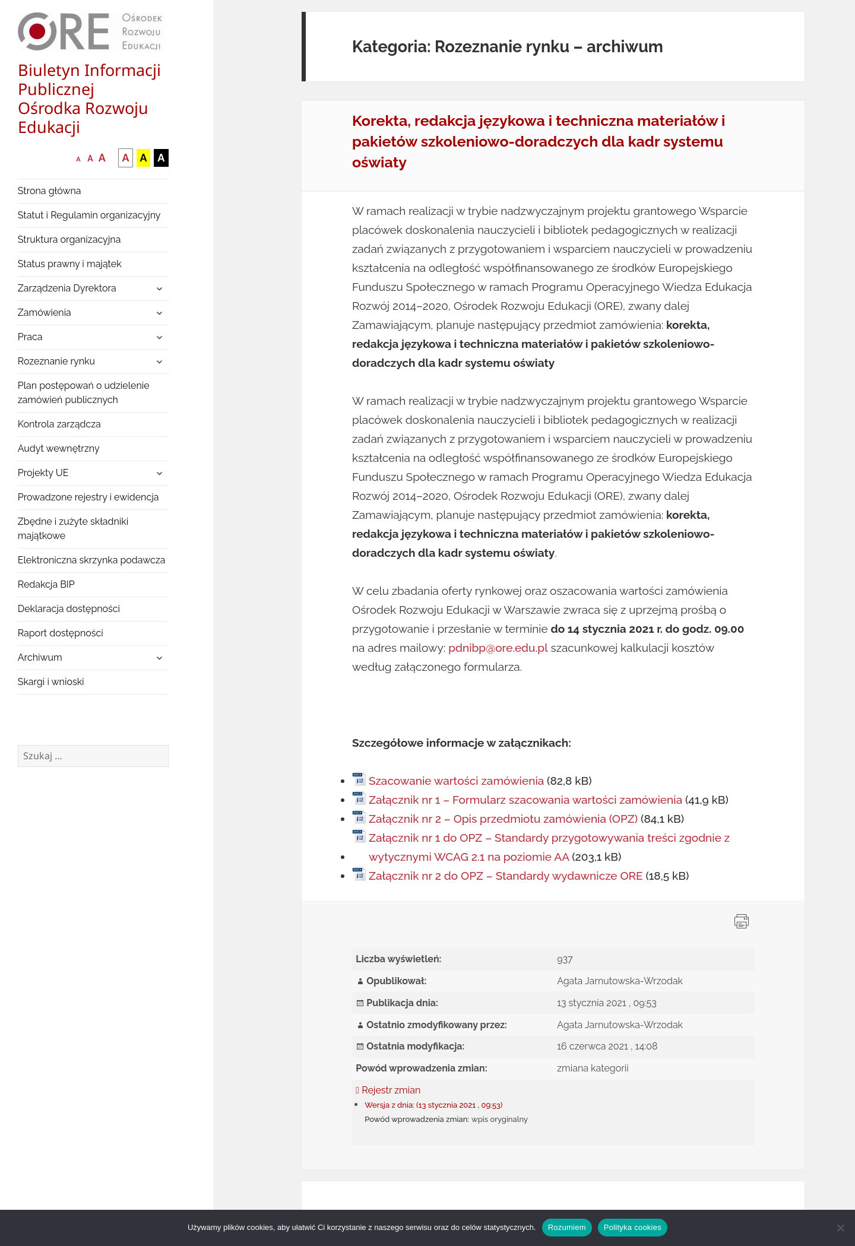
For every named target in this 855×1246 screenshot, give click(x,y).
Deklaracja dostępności (69, 608)
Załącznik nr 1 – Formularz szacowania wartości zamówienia (525, 799)
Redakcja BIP (46, 584)
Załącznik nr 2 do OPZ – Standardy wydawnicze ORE (506, 875)
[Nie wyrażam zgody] (840, 1228)
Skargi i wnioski (51, 681)
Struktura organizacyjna (69, 239)
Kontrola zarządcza (59, 424)
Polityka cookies (632, 1227)
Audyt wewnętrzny (59, 448)
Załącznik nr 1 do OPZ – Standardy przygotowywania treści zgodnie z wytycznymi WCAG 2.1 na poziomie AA (549, 847)
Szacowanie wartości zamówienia (456, 780)
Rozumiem (567, 1227)
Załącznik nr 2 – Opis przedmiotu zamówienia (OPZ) (503, 818)
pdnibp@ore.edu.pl (497, 647)
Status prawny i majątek (70, 264)
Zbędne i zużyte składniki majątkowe (73, 528)
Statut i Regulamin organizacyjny (89, 215)
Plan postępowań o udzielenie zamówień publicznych (84, 392)
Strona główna (49, 190)
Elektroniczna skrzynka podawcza (92, 560)
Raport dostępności (60, 633)
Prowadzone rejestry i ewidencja (88, 497)
